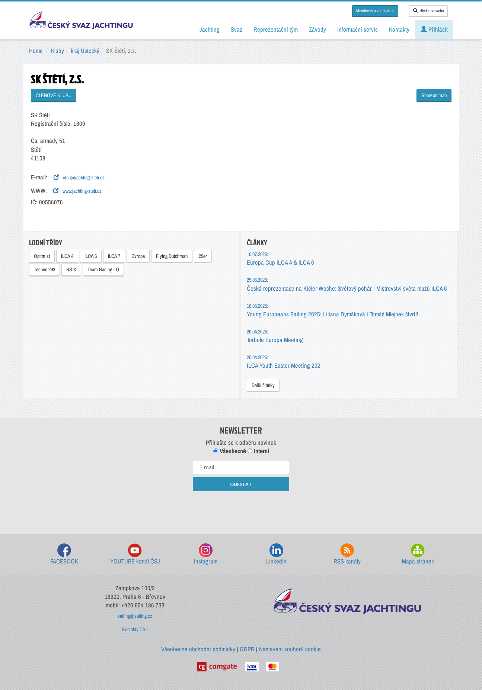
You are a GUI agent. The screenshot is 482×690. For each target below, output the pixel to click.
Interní (258, 451)
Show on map (434, 95)
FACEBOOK (64, 554)
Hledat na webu (428, 11)
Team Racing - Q (103, 269)
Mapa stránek (418, 554)
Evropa (138, 256)
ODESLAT (241, 484)
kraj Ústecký (85, 51)
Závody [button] (317, 29)
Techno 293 (44, 269)
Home (36, 51)
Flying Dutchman (172, 256)
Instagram (205, 554)
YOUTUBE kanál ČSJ (135, 554)
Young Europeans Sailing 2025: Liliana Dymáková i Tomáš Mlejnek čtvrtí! (332, 310)
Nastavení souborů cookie (290, 649)
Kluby (57, 51)
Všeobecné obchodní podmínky (198, 649)
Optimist (42, 256)
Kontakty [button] (399, 29)
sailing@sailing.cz (135, 616)
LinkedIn (276, 554)
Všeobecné (229, 451)
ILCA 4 (67, 256)
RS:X (71, 269)
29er (203, 256)
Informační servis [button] (357, 29)
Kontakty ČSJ (135, 629)
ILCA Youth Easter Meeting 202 (283, 362)
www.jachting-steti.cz (77, 191)
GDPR (247, 649)
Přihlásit (434, 29)
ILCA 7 (114, 256)
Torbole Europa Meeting (275, 336)
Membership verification (375, 11)
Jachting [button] (209, 29)
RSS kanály (347, 554)
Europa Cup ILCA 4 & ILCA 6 (280, 258)
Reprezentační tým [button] (275, 29)
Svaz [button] (236, 29)
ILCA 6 (90, 256)
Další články (263, 385)
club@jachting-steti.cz (79, 177)
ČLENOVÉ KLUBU (53, 95)
